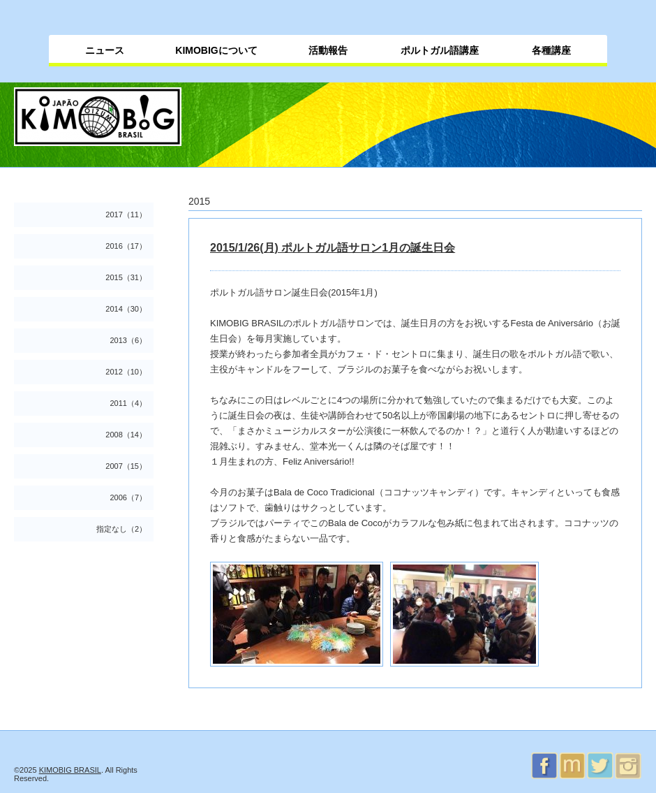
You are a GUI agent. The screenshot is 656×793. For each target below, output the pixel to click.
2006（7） (128, 497)
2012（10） (126, 372)
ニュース (104, 50)
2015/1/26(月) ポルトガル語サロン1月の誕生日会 (332, 248)
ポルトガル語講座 (440, 50)
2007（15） (126, 466)
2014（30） (126, 309)
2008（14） (126, 434)
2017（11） (126, 214)
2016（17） (126, 246)
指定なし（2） (121, 529)
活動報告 (328, 50)
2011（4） (128, 403)
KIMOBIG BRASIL (70, 770)
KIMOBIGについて (216, 50)
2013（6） (128, 340)
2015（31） (126, 277)
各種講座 (551, 50)
